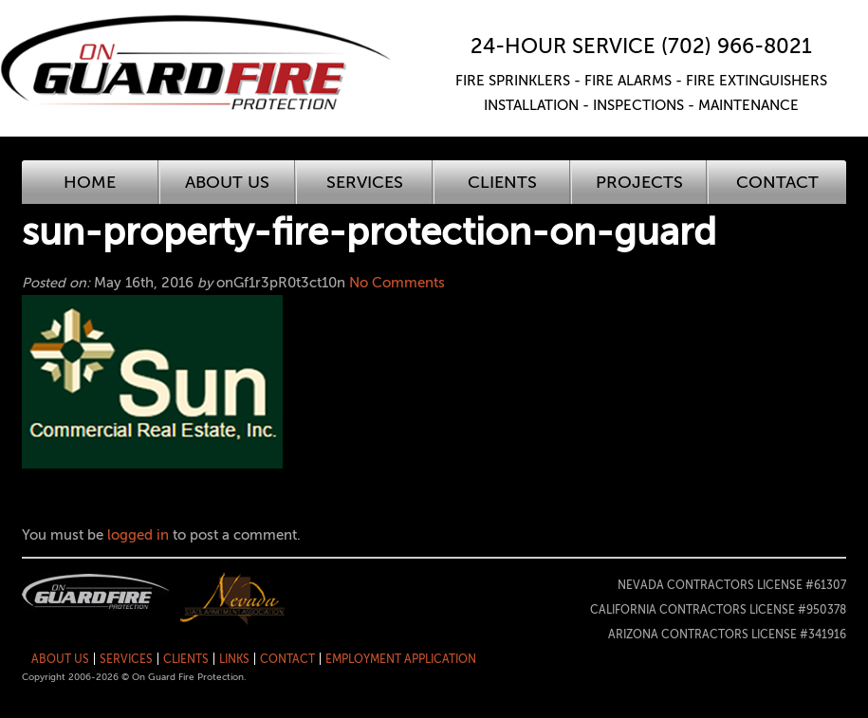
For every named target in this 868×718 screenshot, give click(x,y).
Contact (777, 182)
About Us (227, 182)
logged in (138, 535)
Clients (502, 182)
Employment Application (400, 659)
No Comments (397, 282)
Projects (639, 182)
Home (90, 182)
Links (234, 659)
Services (364, 182)
